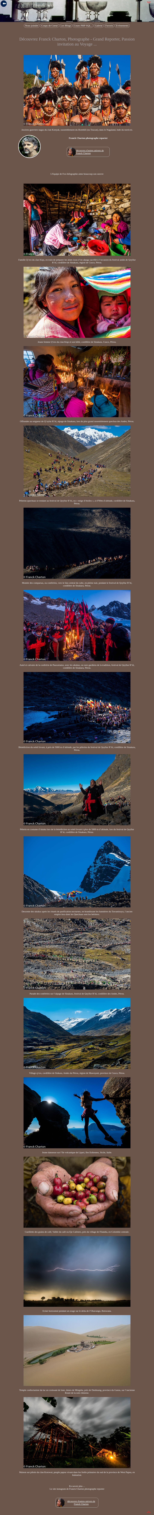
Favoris (109, 25)
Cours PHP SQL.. (83, 25)
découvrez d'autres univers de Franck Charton (90, 152)
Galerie (98, 25)
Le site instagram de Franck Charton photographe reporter (77, 1489)
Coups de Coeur (49, 25)
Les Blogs (66, 25)
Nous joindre (31, 25)
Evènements (122, 25)
